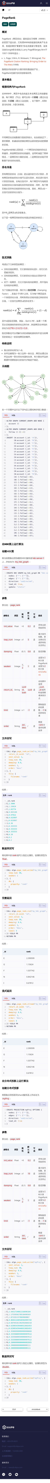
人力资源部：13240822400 (12, 1455)
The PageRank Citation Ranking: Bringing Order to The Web (25, 61)
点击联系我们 (7, 1459)
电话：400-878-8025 (10, 1445)
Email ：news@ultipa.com (12, 1471)
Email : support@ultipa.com (13, 1450)
